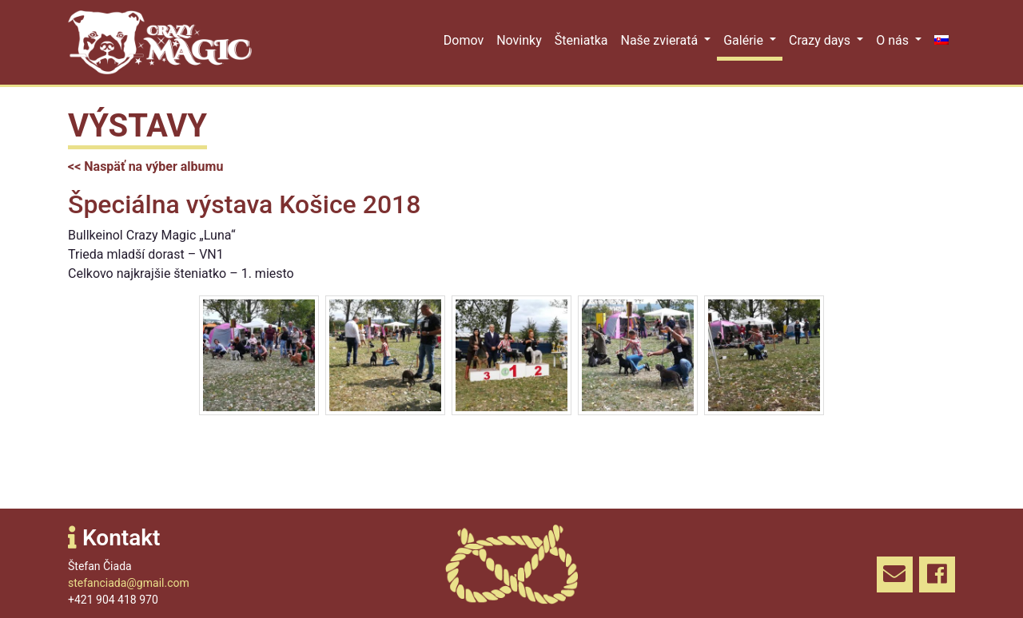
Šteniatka (581, 40)
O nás (894, 40)
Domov (464, 40)
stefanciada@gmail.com (128, 582)
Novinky (519, 40)
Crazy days (821, 40)
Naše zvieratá (660, 40)
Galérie (744, 40)
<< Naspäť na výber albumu (145, 166)
